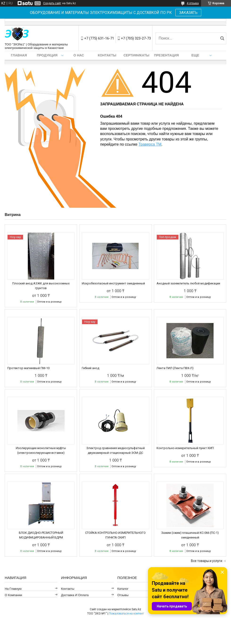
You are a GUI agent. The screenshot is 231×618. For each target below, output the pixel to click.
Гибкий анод (90, 368)
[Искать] (222, 38)
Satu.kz (136, 609)
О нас (79, 55)
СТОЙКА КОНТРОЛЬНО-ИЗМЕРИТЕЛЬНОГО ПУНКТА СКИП (115, 535)
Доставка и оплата (75, 595)
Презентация (166, 55)
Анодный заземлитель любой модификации (188, 283)
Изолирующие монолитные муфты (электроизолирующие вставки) (41, 450)
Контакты (107, 55)
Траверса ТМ (149, 144)
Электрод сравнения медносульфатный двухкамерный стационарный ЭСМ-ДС (115, 450)
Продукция (47, 55)
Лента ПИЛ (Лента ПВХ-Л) (175, 368)
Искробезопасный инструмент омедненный (113, 283)
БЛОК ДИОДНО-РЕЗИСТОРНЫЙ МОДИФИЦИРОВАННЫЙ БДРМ (41, 535)
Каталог (122, 588)
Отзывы (123, 595)
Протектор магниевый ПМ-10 (28, 368)
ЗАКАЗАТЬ (188, 12)
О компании (13, 595)
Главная (19, 55)
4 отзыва (193, 3)
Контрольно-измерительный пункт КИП (185, 448)
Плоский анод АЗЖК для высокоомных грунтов (41, 286)
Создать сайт (52, 3)
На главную (13, 588)
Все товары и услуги (206, 561)
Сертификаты (136, 55)
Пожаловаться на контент (126, 613)
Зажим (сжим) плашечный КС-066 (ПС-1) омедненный (190, 535)
